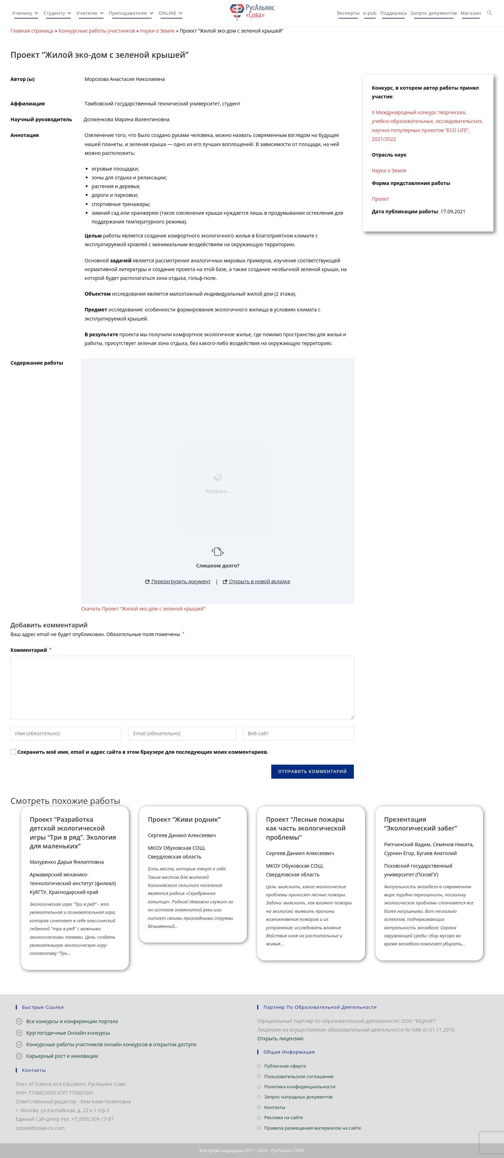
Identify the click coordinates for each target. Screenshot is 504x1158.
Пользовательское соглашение (299, 1076)
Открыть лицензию (280, 1038)
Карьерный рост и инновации (62, 1056)
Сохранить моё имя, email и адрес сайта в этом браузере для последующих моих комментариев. (143, 752)
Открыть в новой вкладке (256, 581)
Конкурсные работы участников (96, 30)
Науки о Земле (157, 30)
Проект (380, 198)
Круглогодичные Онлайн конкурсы (68, 1032)
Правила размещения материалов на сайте (312, 1128)
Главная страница (32, 30)
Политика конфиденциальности (299, 1086)
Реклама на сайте (283, 1117)
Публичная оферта (285, 1066)
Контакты (274, 1107)
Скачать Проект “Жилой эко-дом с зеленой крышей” (143, 608)
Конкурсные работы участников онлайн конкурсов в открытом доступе (111, 1044)
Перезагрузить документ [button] (178, 581)
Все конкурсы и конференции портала (72, 1021)
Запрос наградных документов (298, 1097)
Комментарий (30, 650)
